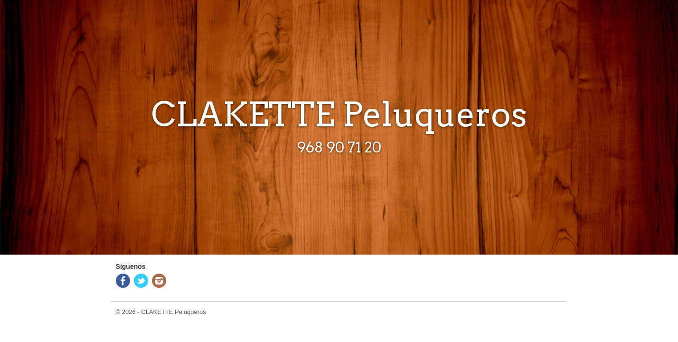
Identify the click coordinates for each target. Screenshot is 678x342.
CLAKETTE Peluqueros (173, 311)
